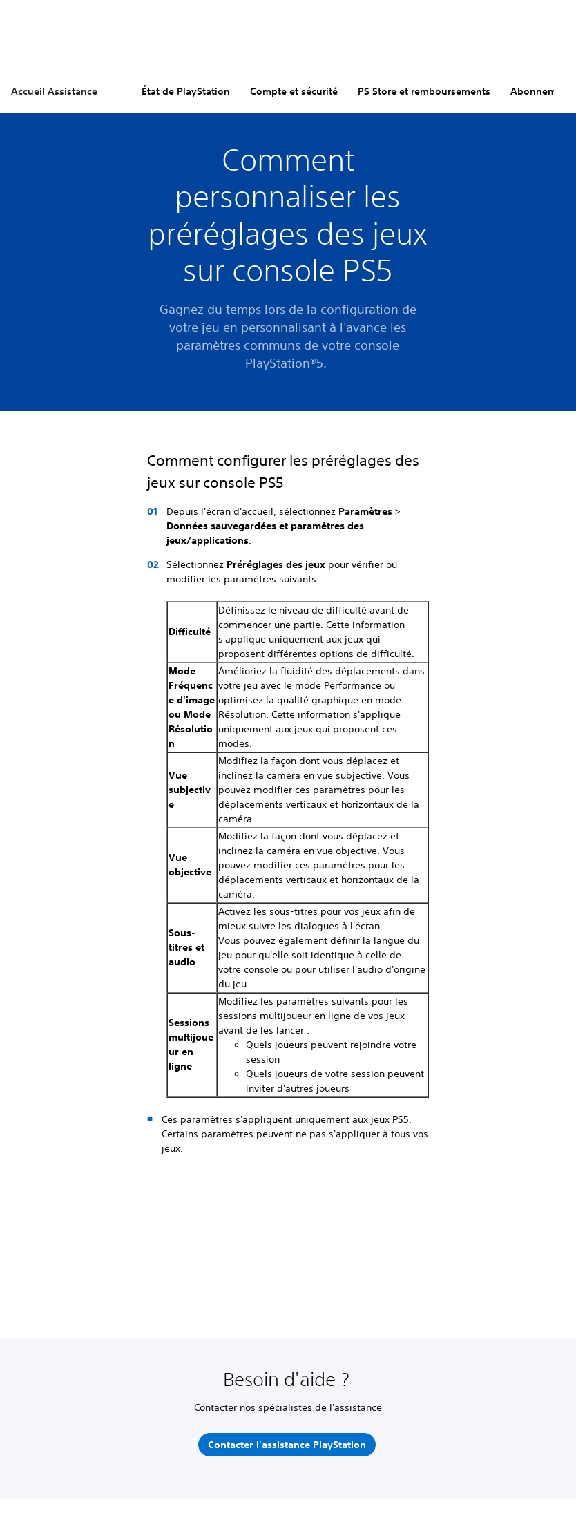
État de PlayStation (186, 91)
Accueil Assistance (54, 91)
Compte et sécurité (294, 91)
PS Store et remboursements (424, 91)
